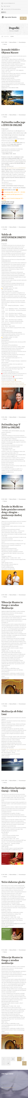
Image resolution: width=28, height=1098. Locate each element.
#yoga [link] (2, 381)
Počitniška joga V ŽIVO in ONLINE (10, 426)
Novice (5, 44)
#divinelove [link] (12, 384)
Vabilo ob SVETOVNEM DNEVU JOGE (13, 237)
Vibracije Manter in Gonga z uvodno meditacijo (12, 960)
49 (8, 1063)
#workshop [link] (21, 383)
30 (22, 1059)
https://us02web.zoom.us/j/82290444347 (16, 168)
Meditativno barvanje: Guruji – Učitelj (13, 789)
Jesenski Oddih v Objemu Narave (10, 51)
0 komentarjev (22, 42)
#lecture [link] (17, 383)
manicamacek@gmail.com (8, 1087)
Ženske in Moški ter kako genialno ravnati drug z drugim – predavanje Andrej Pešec (13, 512)
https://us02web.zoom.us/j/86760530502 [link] (16, 749)
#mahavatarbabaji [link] (5, 386)
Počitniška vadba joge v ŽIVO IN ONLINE (13, 123)
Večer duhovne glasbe (13, 882)
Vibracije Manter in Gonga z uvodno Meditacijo (12, 605)
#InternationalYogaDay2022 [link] (8, 383)
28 (12, 1059)
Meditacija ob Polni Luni (12, 713)
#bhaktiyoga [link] (23, 384)
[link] (5, 384)
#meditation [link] (7, 381)
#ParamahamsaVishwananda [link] (17, 386)
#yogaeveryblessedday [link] (16, 381)
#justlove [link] (17, 384)
